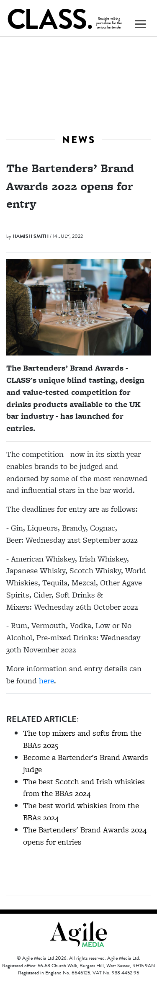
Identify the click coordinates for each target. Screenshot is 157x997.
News (78, 139)
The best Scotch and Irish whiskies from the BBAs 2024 (84, 787)
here (46, 680)
